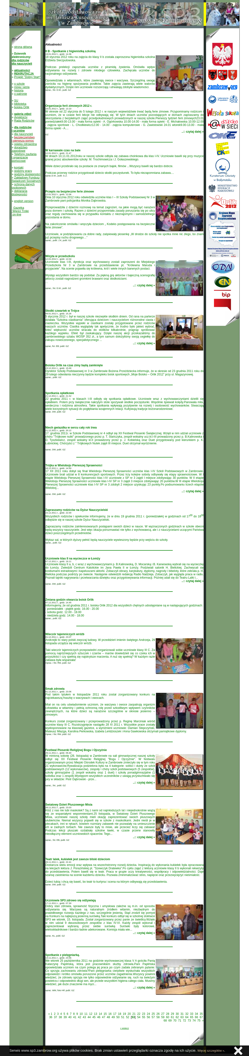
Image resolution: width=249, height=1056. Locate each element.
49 (113, 1017)
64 (186, 1017)
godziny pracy (23, 171)
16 (110, 1014)
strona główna (23, 47)
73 (189, 1020)
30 (177, 1014)
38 (60, 1017)
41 (74, 1017)
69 (170, 1020)
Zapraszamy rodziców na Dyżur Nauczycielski (76, 510)
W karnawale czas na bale (63, 150)
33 (191, 1014)
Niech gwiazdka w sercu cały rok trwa (71, 427)
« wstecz (124, 1028)
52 (127, 1017)
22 (138, 1014)
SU (16, 100)
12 (90, 1014)
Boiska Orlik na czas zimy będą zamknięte (74, 365)
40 (69, 1017)
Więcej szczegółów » (210, 1050)
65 (191, 1017)
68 (165, 1020)
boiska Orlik (21, 107)
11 (86, 1014)
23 (143, 1014)
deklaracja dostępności (19, 192)
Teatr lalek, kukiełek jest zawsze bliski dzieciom (77, 859)
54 (138, 1017)
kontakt (19, 167)
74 (194, 1020)
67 (201, 1017)
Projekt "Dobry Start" (27, 77)
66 (196, 1017)
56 (148, 1017)
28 (167, 1014)
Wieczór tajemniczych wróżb (64, 634)
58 (158, 1017)
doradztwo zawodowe (19, 149)
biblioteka (20, 104)
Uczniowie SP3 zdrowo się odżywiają (70, 900)
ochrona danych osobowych (23, 186)
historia (19, 90)
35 (201, 1014)
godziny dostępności (27, 174)
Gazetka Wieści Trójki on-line (20, 211)
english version (23, 201)
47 (103, 1017)
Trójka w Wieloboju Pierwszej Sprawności (73, 465)
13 (95, 1014)
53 (133, 1017)
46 (98, 1017)
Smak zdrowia (55, 688)
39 (65, 1017)
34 (196, 1014)
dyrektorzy (20, 117)
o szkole (19, 83)
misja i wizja (22, 87)
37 (55, 1017)
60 (167, 1017)
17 (114, 1014)
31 (182, 1014)
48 (108, 1017)
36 (50, 1017)
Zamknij (238, 1051)
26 (158, 1014)
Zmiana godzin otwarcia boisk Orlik (69, 599)
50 (117, 1017)
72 (184, 1020)
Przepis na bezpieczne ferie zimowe (69, 191)
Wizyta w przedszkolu (60, 256)
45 (93, 1017)
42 (79, 1017)
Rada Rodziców (24, 120)
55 (143, 1017)
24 (148, 1014)
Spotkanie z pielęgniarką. (62, 955)
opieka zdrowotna (25, 144)
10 (81, 1014)
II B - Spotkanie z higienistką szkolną (70, 51)
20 (129, 1014)
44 (89, 1017)
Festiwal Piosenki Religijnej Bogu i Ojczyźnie (76, 750)
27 (162, 1014)
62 (177, 1017)
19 (124, 1014)
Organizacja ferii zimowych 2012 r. (68, 105)
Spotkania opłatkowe (59, 393)
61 (172, 1017)
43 (84, 1017)
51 (122, 1017)
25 (153, 1014)
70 (174, 1020)
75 (198, 1020)
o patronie (20, 94)
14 (100, 1014)
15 (105, 1014)
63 (182, 1017)
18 (119, 1014)
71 (179, 1020)
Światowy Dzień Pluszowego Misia (68, 804)
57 (153, 1017)
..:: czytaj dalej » (193, 131)
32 (186, 1014)
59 (162, 1017)
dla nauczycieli (23, 134)
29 (172, 1014)
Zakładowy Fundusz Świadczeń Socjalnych (26, 179)
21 (134, 1014)
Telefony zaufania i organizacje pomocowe (24, 157)
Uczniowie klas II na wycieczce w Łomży (72, 558)
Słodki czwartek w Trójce (62, 310)
